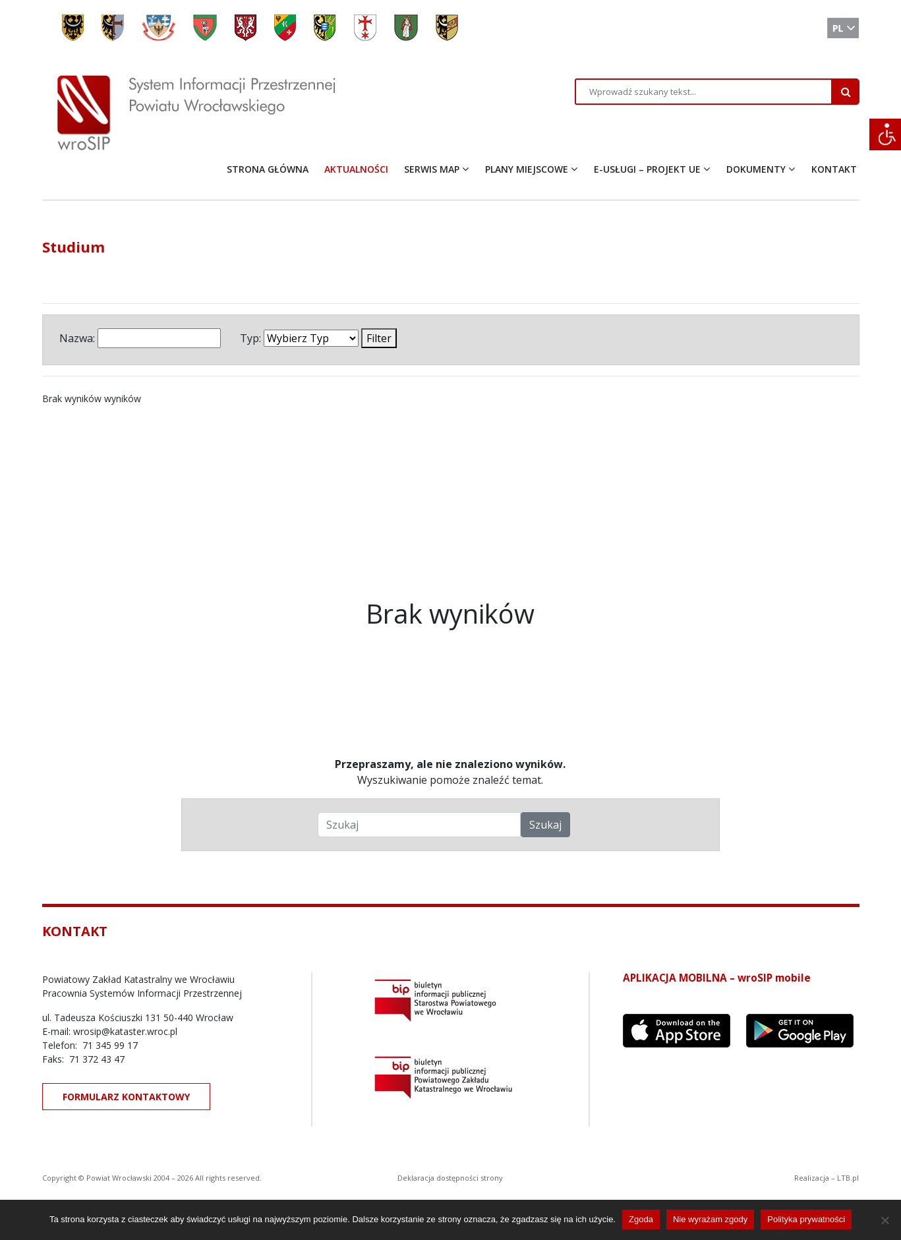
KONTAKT (834, 169)
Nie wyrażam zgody (710, 1219)
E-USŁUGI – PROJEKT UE (647, 169)
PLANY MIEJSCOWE (526, 169)
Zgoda (641, 1219)
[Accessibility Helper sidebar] (885, 134)
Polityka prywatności (806, 1219)
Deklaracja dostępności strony (450, 1178)
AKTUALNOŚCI (356, 169)
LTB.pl (848, 1178)
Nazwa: (77, 338)
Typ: (250, 338)
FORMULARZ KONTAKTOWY (126, 1096)
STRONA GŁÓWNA (267, 169)
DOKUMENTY (756, 169)
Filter (379, 338)
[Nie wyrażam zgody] (884, 1220)
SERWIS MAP (431, 169)
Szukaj (545, 824)
